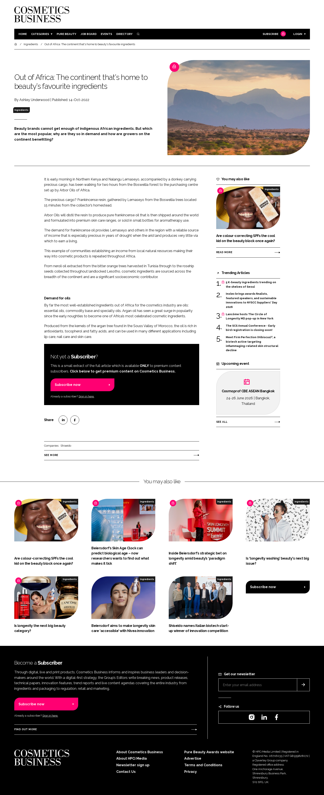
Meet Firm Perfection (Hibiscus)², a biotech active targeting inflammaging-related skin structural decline (252, 344)
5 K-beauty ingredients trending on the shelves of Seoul (251, 284)
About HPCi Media (131, 758)
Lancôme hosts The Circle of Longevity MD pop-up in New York (249, 316)
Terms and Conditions (203, 765)
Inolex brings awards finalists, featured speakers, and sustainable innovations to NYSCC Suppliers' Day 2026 (251, 300)
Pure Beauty (66, 34)
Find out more (25, 729)
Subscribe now (68, 385)
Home (23, 34)
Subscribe (274, 34)
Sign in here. (86, 396)
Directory (124, 34)
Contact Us (126, 772)
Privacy (190, 772)
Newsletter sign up (133, 765)
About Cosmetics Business (139, 752)
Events (106, 34)
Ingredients (21, 110)
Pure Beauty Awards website (209, 752)
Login (297, 34)
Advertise (192, 758)
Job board (88, 34)
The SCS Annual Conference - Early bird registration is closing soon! (250, 328)
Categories (40, 34)
